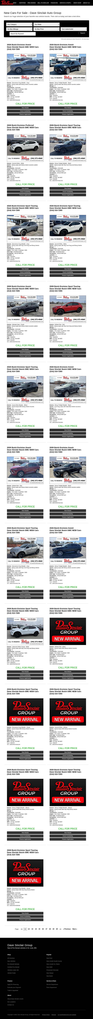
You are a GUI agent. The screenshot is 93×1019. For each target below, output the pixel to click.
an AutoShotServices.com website (67, 1014)
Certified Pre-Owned (13, 967)
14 (36, 929)
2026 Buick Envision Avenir (19, 45)
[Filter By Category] (19, 24)
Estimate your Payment (14, 987)
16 (43, 929)
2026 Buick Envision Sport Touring (65, 125)
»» (60, 929)
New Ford (49, 958)
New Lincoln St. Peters (53, 964)
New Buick (50, 976)
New (14, 3)
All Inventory (11, 958)
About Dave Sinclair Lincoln (15, 999)
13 (32, 929)
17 (46, 929)
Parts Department (52, 987)
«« (21, 929)
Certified (22, 3)
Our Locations (11, 1002)
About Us (86, 3)
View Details (25, 107)
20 (57, 929)
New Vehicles (11, 961)
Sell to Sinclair (43, 3)
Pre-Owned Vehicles (13, 964)
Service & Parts (65, 3)
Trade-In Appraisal (12, 990)
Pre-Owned (32, 3)
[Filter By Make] (46, 24)
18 (50, 929)
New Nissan (50, 973)
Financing (54, 3)
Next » (74, 929)
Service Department (52, 984)
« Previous (67, 929)
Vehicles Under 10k (13, 970)
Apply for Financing (13, 984)
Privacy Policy (46, 1014)
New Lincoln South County (54, 961)
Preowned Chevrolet (52, 970)
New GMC (50, 967)
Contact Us (10, 1005)
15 (39, 929)
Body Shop (77, 3)
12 (29, 929)
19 (53, 929)
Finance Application (25, 114)
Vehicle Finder (11, 973)
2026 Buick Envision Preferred (20, 125)
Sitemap (54, 1014)
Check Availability (25, 111)
